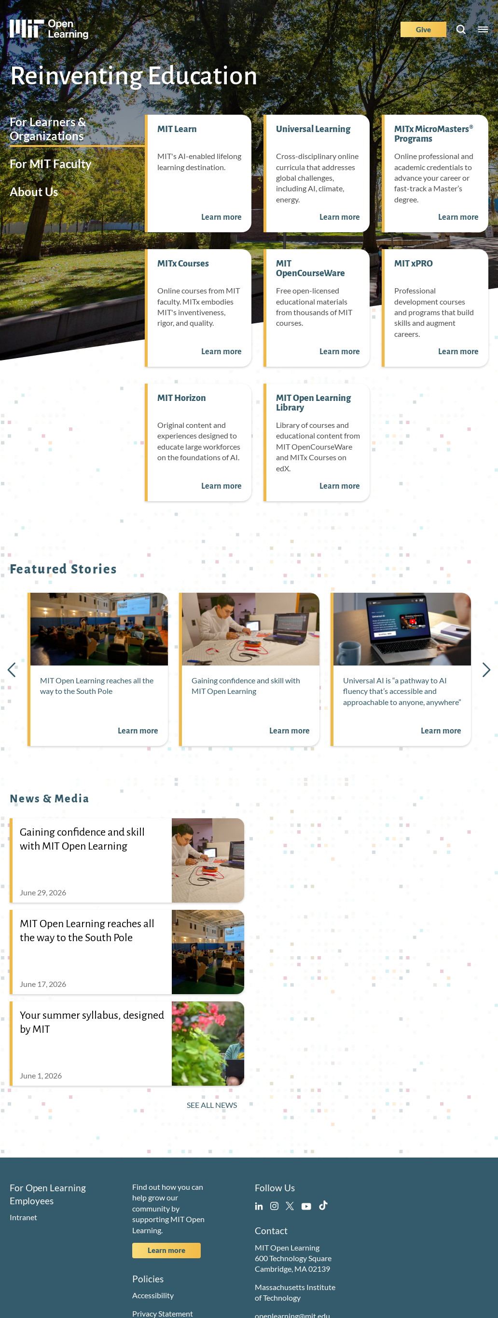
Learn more (166, 1250)
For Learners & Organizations (48, 129)
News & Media (50, 799)
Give (423, 29)
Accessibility (153, 1295)
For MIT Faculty (51, 164)
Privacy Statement (162, 1313)
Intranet (23, 1217)
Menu (483, 29)
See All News (212, 1104)
